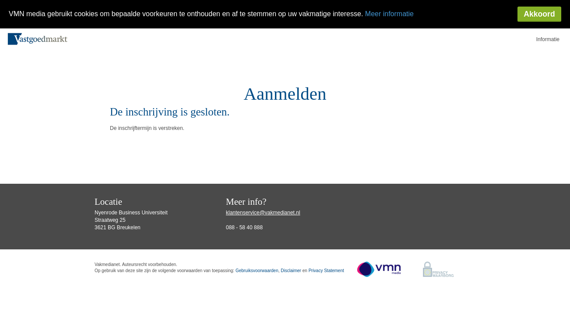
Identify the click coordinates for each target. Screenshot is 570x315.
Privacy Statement (326, 242)
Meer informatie (389, 14)
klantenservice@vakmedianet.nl (263, 184)
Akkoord (539, 14)
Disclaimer (291, 242)
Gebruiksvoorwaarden (257, 242)
